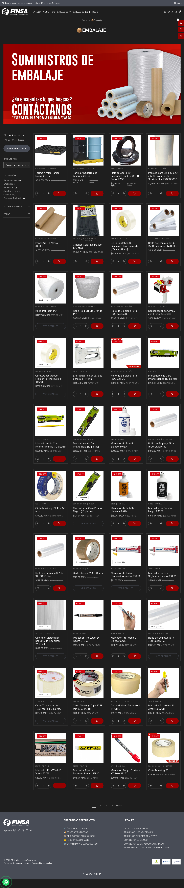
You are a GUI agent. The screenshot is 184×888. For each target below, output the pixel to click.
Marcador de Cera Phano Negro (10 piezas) (87, 506)
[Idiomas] (178, 3)
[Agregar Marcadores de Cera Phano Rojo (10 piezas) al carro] (93, 449)
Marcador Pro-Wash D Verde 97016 (49, 768)
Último (119, 805)
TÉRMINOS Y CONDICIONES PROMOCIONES (146, 847)
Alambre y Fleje (12, 191)
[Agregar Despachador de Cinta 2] (169, 316)
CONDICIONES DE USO (136, 840)
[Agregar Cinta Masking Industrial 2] (131, 711)
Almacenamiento (12, 180)
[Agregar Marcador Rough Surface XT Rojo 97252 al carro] (131, 776)
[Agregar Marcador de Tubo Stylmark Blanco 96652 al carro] (169, 578)
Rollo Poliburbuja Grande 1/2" (88, 308)
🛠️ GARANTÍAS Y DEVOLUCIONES (81, 844)
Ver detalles (50, 316)
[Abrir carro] (181, 23)
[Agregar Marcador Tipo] (93, 776)
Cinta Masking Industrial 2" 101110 (125, 703)
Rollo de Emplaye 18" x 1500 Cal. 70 (125, 374)
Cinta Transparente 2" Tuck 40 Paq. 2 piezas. (49, 703)
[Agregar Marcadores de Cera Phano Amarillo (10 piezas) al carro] (56, 449)
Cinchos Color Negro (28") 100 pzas (88, 242)
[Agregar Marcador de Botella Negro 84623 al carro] (169, 514)
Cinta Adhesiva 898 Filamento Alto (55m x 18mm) (49, 374)
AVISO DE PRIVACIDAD (136, 828)
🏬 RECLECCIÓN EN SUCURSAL (79, 836)
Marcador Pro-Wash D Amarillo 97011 (162, 703)
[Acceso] (181, 36)
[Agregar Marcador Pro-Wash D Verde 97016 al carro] (56, 776)
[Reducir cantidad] (42, 183)
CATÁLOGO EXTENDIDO (86, 11)
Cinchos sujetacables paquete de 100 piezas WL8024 (49, 637)
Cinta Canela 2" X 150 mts (88, 569)
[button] (92, 874)
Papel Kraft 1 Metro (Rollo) (48, 241)
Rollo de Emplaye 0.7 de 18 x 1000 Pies (50, 570)
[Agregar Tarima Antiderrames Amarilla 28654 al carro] (93, 183)
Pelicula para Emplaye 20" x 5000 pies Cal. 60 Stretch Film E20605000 (163, 172)
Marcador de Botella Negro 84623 (161, 506)
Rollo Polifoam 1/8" (48, 307)
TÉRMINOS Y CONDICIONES (138, 832)
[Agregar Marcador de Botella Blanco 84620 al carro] (131, 449)
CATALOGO (64, 11)
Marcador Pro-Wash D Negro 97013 (87, 636)
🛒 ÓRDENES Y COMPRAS (76, 828)
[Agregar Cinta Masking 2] (169, 776)
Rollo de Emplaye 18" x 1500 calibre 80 (125, 308)
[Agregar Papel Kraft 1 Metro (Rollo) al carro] (56, 251)
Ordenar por (10, 159)
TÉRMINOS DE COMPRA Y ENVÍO (140, 836)
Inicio (85, 20)
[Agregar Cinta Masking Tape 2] (93, 711)
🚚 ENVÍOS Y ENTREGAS (76, 832)
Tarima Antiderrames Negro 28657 (48, 171)
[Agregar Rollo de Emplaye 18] (131, 316)
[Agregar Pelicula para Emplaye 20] (169, 183)
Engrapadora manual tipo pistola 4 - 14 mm (88, 374)
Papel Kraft (10, 187)
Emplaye (9, 183)
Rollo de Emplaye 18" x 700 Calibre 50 (162, 636)
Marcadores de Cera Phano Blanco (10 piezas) (163, 374)
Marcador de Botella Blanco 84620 (124, 441)
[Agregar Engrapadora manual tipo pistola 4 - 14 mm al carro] (93, 384)
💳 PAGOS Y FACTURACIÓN (77, 840)
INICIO (37, 11)
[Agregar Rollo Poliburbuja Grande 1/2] (93, 316)
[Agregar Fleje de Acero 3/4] (131, 183)
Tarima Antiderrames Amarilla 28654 (86, 171)
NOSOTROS (49, 11)
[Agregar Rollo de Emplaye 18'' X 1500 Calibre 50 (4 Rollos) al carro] (169, 251)
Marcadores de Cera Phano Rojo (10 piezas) (87, 441)
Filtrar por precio (16, 206)
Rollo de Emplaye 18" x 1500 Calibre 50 (162, 441)
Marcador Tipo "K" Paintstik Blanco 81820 (87, 768)
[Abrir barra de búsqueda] (181, 30)
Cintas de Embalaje (14, 198)
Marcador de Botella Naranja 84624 (124, 506)
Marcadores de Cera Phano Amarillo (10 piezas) (50, 441)
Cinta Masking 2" (160, 767)
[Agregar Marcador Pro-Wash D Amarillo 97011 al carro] (169, 711)
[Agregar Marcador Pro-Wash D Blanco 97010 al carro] (131, 646)
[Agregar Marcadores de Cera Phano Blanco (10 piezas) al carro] (169, 384)
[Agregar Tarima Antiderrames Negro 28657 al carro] (56, 183)
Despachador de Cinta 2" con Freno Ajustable (162, 308)
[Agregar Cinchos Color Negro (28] (93, 251)
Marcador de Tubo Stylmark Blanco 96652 (162, 570)
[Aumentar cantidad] (49, 183)
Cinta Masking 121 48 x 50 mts (50, 506)
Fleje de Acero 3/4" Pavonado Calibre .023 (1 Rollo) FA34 (125, 172)
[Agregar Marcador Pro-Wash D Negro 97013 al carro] (93, 646)
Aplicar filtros (16, 148)
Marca (16, 214)
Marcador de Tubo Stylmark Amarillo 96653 (125, 570)
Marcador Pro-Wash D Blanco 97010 (124, 636)
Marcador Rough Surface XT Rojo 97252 (125, 768)
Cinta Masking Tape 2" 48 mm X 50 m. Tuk (88, 703)
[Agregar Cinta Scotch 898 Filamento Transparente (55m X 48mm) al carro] (131, 251)
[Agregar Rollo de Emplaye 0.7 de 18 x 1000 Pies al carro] (56, 578)
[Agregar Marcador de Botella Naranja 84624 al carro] (131, 514)
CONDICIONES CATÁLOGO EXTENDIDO (144, 844)
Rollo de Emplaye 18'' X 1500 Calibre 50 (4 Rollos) (163, 241)
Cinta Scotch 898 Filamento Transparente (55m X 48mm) (125, 242)
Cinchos (9, 194)
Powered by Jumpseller (42, 863)
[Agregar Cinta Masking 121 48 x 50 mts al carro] (56, 514)
